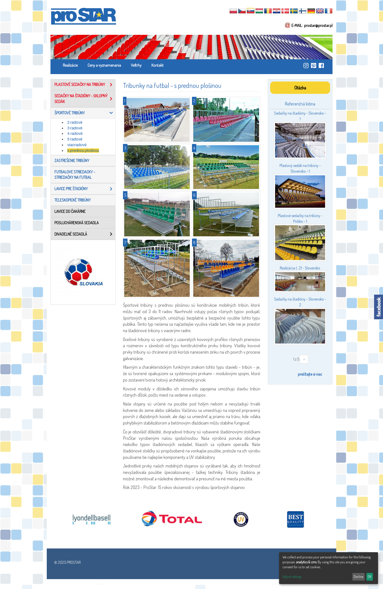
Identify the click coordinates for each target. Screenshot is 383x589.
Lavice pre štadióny (71, 188)
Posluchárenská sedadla (76, 222)
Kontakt (157, 65)
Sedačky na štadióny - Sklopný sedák (81, 98)
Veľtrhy (136, 65)
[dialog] (328, 568)
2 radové (74, 122)
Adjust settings (292, 576)
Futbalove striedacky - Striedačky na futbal (74, 174)
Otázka (300, 87)
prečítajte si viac (310, 374)
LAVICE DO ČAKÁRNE (70, 211)
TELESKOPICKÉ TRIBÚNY (72, 200)
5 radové (74, 139)
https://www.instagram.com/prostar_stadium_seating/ (306, 65)
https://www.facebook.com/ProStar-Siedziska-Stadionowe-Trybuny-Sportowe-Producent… (321, 65)
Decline (358, 576)
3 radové (74, 128)
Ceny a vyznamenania (104, 65)
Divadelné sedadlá (70, 234)
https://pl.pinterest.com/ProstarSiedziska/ (313, 65)
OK (369, 576)
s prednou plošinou (83, 150)
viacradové (77, 145)
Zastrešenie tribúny (71, 160)
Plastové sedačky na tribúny (79, 84)
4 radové (75, 133)
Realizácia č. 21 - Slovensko (300, 267)
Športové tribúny (69, 112)
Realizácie (70, 65)
